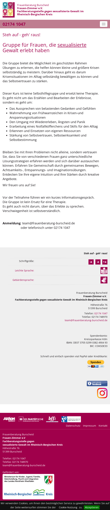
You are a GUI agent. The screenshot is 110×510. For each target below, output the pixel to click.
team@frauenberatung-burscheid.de (86, 320)
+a (104, 262)
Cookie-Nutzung (68, 507)
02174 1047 (14, 24)
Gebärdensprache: (23, 280)
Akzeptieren (92, 507)
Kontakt (103, 425)
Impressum (89, 425)
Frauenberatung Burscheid (50, 9)
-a (91, 262)
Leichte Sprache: (24, 270)
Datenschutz (73, 425)
